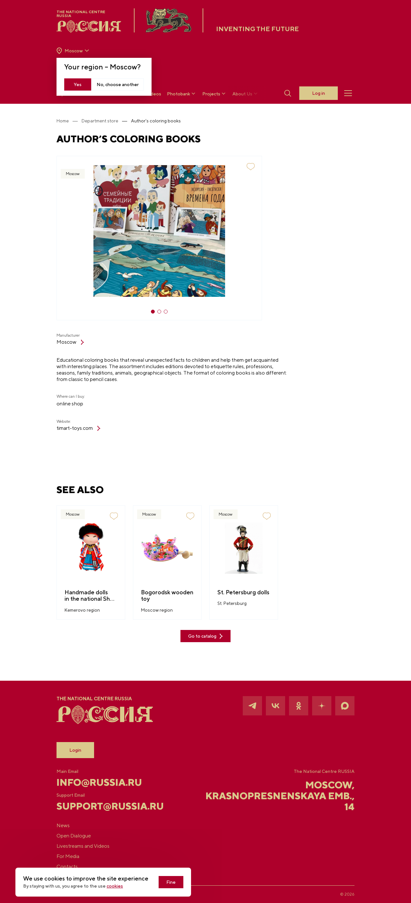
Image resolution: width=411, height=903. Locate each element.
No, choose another (118, 84)
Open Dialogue (74, 836)
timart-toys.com (79, 428)
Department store (100, 120)
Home (63, 120)
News (63, 825)
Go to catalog (205, 636)
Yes (78, 84)
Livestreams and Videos (83, 846)
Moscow (70, 342)
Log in (318, 93)
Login (75, 750)
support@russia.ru (106, 806)
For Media (68, 856)
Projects (214, 93)
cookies (115, 886)
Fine (171, 882)
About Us (245, 93)
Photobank (182, 93)
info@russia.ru (99, 782)
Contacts (67, 866)
